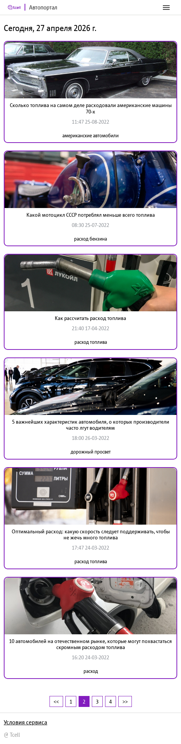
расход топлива (90, 342)
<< (56, 701)
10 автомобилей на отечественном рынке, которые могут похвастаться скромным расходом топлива (90, 644)
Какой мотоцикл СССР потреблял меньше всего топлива (90, 215)
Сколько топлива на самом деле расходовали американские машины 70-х (91, 108)
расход (91, 671)
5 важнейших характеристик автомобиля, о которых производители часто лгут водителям (90, 425)
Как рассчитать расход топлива (90, 318)
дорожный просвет (91, 452)
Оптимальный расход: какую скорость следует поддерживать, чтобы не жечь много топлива (91, 534)
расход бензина (90, 239)
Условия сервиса (25, 722)
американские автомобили (90, 135)
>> (125, 701)
